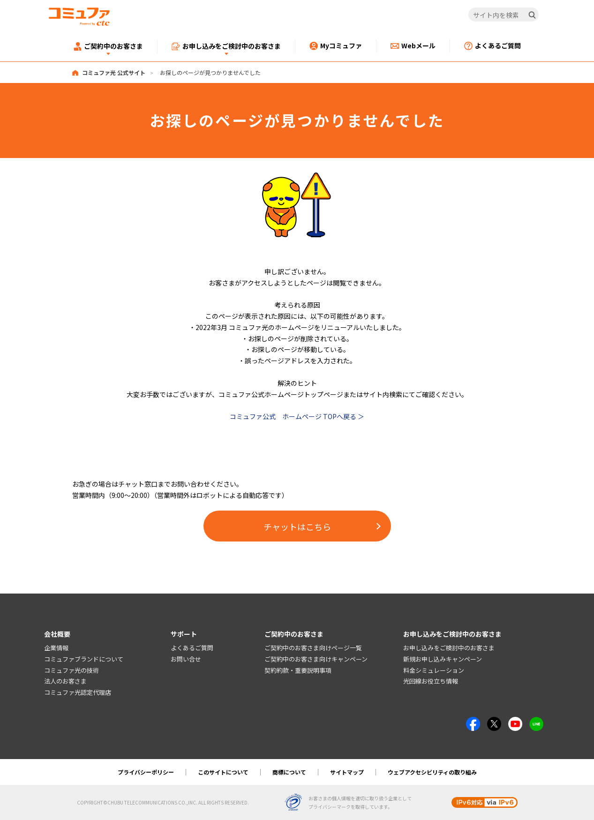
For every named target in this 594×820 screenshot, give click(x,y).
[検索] (532, 15)
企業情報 (56, 647)
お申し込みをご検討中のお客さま (449, 647)
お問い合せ (186, 658)
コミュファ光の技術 (71, 670)
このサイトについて (223, 772)
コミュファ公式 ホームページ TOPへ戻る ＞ (297, 416)
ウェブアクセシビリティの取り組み (432, 772)
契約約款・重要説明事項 (297, 670)
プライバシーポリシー (146, 772)
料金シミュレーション (433, 670)
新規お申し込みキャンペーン (442, 658)
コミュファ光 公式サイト (113, 72)
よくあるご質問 (192, 647)
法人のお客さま (65, 681)
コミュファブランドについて (83, 658)
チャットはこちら (297, 526)
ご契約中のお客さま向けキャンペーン (316, 658)
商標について (289, 772)
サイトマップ (347, 772)
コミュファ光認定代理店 (77, 692)
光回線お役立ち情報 (430, 681)
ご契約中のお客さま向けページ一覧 (313, 647)
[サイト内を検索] (503, 15)
